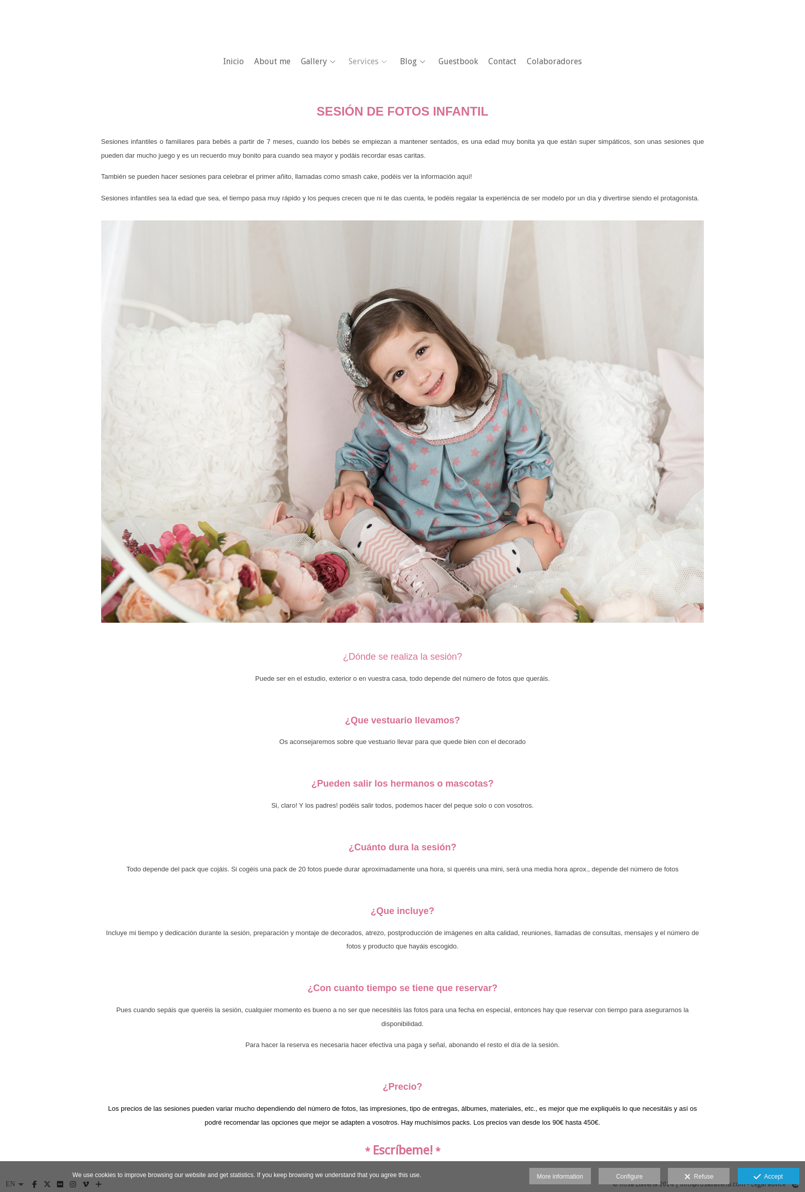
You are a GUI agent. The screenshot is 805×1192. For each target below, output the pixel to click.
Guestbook (458, 61)
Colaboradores (554, 61)
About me (272, 61)
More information (560, 1176)
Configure (629, 1176)
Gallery (314, 61)
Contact (502, 61)
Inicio (233, 61)
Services (363, 61)
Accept (768, 1177)
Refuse (699, 1177)
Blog (408, 61)
